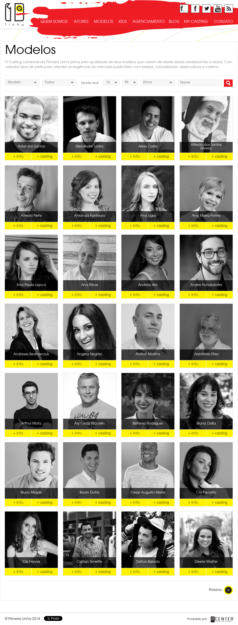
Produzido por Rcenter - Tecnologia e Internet (210, 619)
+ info (18, 156)
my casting (196, 22)
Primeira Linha (17, 14)
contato (223, 22)
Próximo (221, 590)
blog (174, 22)
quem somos (54, 22)
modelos (103, 22)
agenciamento (148, 22)
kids (123, 22)
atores (81, 22)
